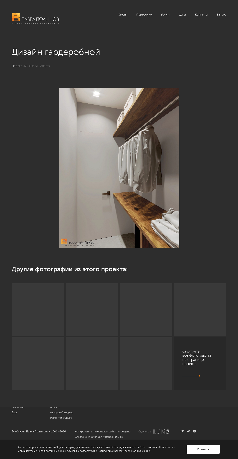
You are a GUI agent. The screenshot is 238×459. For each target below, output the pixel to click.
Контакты (201, 14)
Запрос (221, 14)
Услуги (165, 14)
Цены (182, 14)
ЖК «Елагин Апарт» (36, 66)
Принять (203, 449)
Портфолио (144, 14)
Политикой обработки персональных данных (124, 451)
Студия (122, 14)
